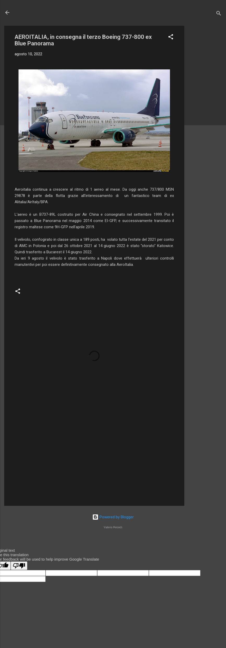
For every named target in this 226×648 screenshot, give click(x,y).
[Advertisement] (205, 104)
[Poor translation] (19, 565)
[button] (171, 38)
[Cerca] (219, 14)
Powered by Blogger (113, 517)
